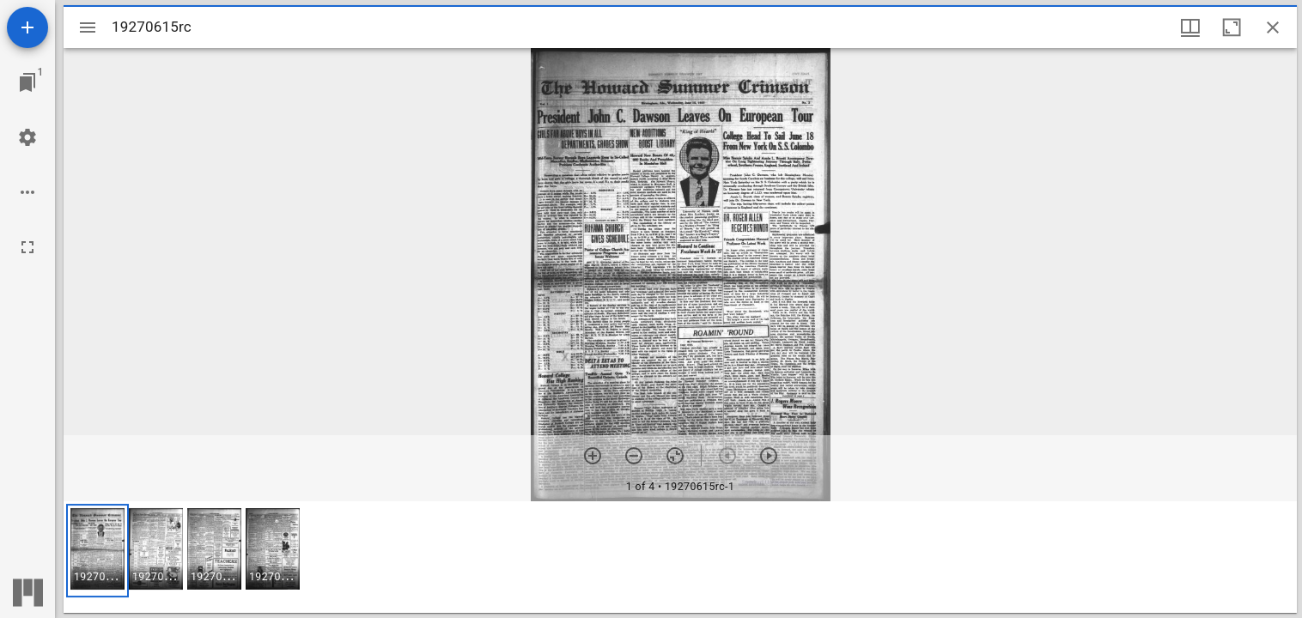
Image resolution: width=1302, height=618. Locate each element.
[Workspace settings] (27, 137)
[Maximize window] (1231, 27)
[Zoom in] (592, 455)
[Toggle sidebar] (87, 27)
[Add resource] (27, 27)
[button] (97, 550)
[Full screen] (27, 247)
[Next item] (768, 455)
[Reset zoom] (675, 455)
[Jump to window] (27, 82)
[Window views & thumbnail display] (1190, 27)
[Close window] (1272, 27)
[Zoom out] (633, 455)
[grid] (680, 557)
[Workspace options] (27, 192)
